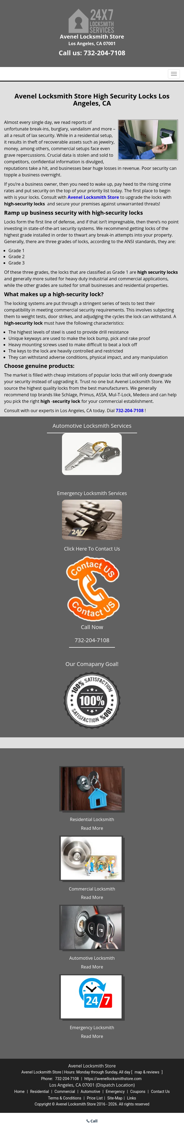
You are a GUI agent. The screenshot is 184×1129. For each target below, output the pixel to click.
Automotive (90, 1091)
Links (131, 1098)
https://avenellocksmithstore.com (113, 1078)
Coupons (138, 1091)
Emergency (115, 1091)
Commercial (65, 1091)
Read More (92, 828)
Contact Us (160, 1091)
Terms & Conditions (64, 1098)
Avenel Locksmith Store (93, 197)
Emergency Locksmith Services (92, 493)
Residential (39, 1091)
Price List (95, 1098)
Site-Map (114, 1098)
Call (92, 1121)
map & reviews (147, 1072)
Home (19, 1091)
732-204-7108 (104, 52)
